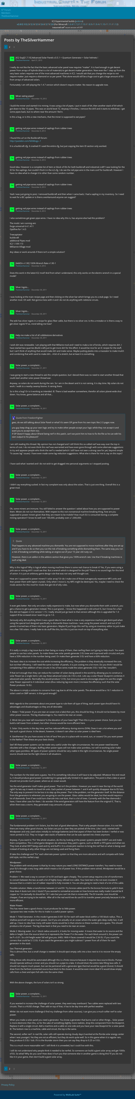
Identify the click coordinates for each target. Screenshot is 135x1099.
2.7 (47, 24)
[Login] (124, 3)
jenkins (78, 21)
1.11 (109, 24)
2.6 (42, 24)
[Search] (117, 3)
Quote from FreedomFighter (29, 417)
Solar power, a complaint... (28, 365)
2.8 (52, 24)
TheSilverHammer (23, 60)
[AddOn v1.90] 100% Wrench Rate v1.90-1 (36, 263)
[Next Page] (14, 47)
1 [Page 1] (5, 47)
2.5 (37, 24)
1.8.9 (89, 24)
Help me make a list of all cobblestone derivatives (39, 335)
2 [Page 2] (9, 47)
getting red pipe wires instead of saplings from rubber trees (44, 128)
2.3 (32, 24)
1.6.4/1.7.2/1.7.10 (76, 24)
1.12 (115, 24)
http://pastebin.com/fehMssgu (24, 141)
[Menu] (131, 3)
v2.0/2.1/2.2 (23, 24)
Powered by (67, 1094)
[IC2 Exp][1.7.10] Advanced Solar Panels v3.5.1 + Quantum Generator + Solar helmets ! (57, 57)
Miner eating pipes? (25, 96)
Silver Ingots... (22, 287)
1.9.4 (96, 24)
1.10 (103, 24)
